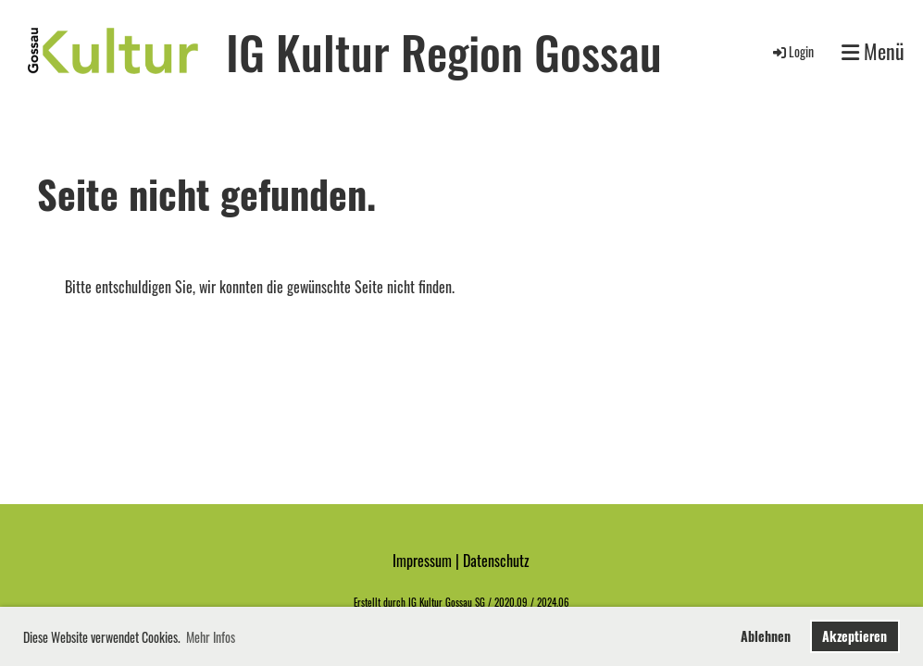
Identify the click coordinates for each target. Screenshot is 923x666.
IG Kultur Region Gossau (444, 50)
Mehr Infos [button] (210, 637)
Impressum (422, 560)
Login (792, 51)
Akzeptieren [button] (854, 636)
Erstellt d (371, 602)
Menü (873, 51)
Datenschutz (496, 560)
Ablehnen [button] (766, 636)
